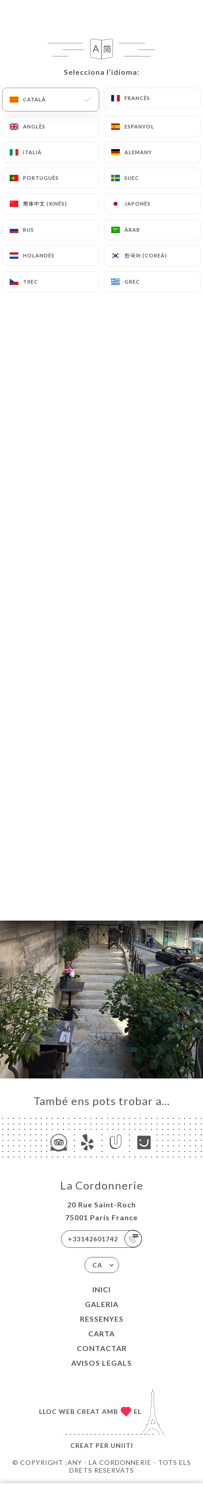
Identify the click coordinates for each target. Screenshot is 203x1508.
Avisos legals (101, 1362)
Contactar (102, 1348)
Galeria (101, 1304)
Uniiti (122, 1445)
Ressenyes (102, 1318)
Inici (101, 1289)
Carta (101, 1333)
